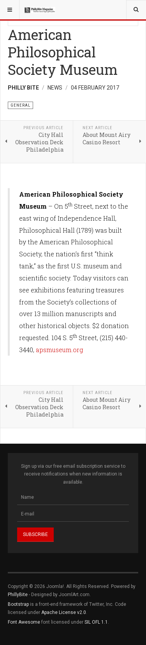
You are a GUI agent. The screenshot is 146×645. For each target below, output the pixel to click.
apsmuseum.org (59, 350)
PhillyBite (18, 594)
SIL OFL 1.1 (96, 622)
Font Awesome (24, 622)
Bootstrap (18, 604)
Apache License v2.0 (63, 612)
